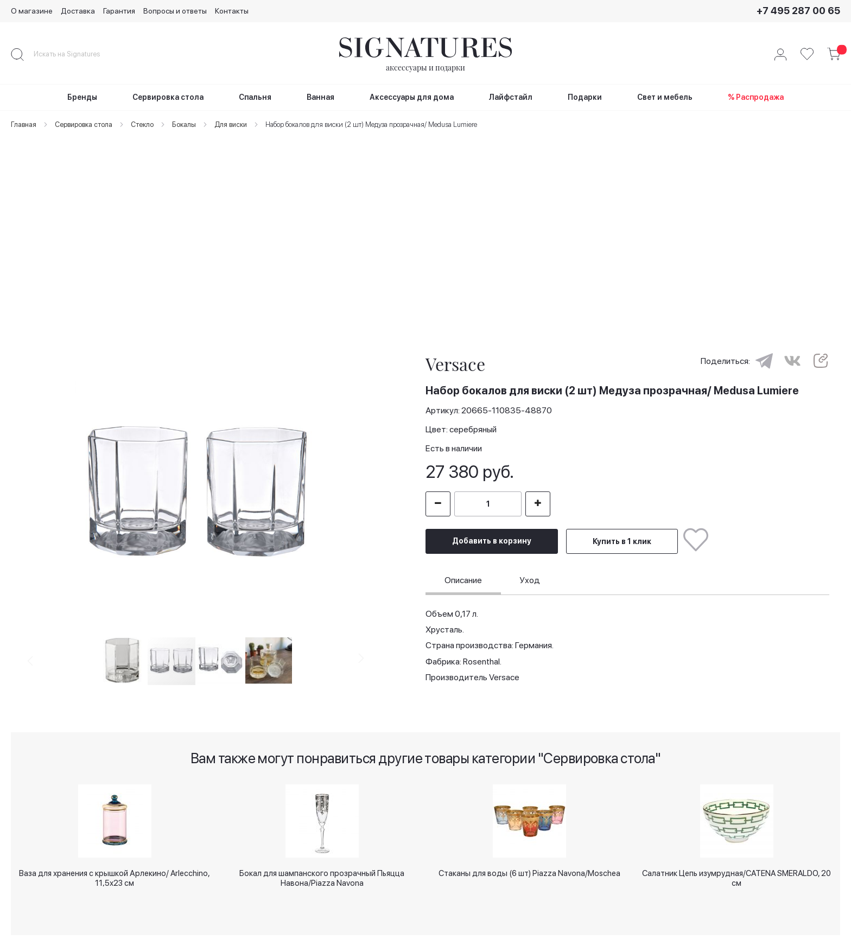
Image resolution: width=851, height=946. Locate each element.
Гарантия (119, 11)
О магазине (32, 11)
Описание (463, 580)
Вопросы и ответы (175, 11)
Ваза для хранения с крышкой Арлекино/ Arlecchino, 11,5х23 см (114, 877)
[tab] (463, 582)
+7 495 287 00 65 (798, 10)
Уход (529, 580)
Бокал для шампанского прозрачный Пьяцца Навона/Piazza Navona (321, 877)
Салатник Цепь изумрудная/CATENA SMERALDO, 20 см (736, 877)
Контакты (232, 11)
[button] (43, 491)
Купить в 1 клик (622, 541)
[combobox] (76, 54)
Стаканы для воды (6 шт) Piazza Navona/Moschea (529, 873)
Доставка (78, 11)
